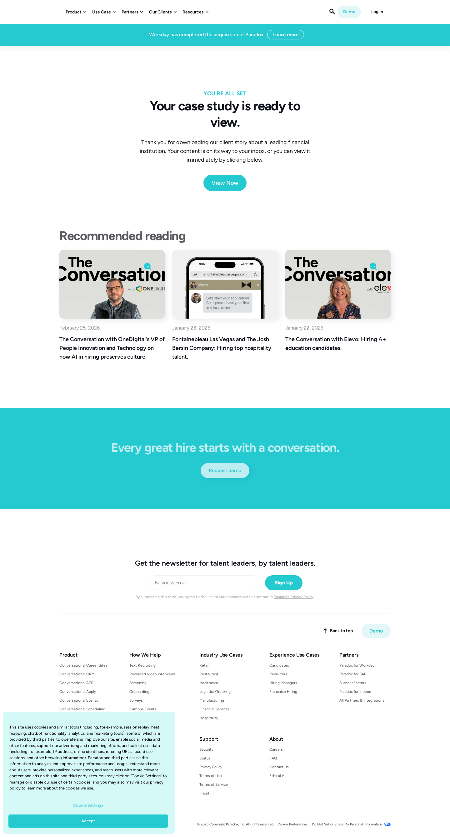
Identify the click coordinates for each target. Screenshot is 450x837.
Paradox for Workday (356, 665)
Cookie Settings (88, 805)
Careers (276, 749)
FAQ (273, 758)
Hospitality (208, 718)
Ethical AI (277, 776)
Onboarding (139, 691)
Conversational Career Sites (83, 665)
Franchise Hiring (283, 691)
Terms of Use (210, 776)
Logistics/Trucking (215, 691)
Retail (204, 665)
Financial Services (214, 709)
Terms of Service (213, 784)
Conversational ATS (76, 683)
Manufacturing (211, 700)
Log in (377, 11)
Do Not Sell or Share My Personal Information (347, 824)
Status (205, 758)
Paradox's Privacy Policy (293, 597)
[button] (76, 12)
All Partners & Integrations (361, 700)
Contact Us (279, 767)
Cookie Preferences (293, 824)
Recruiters (278, 674)
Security (206, 749)
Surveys (136, 700)
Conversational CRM (77, 674)
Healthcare (208, 683)
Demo (349, 11)
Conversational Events (78, 700)
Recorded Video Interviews (152, 674)
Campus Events (143, 709)
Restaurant (208, 674)
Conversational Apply (77, 691)
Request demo (225, 470)
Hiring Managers (283, 683)
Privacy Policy (210, 767)
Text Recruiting (142, 665)
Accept (88, 821)
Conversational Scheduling (82, 709)
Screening (138, 683)
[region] (89, 773)
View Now (225, 182)
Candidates (279, 665)
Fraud (204, 793)
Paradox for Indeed (355, 691)
